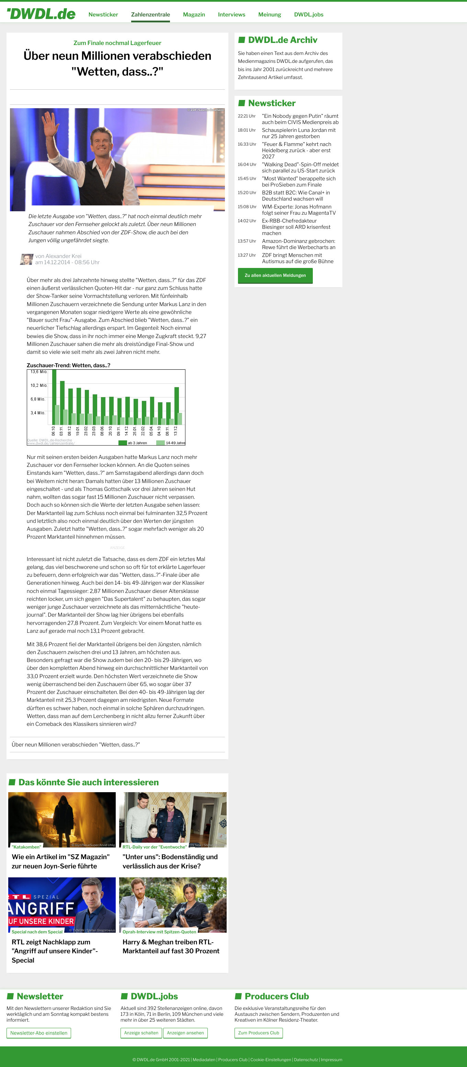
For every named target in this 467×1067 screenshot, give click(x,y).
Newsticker (103, 14)
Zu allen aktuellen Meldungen (275, 275)
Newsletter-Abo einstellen (38, 1033)
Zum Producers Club (258, 1033)
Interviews (232, 14)
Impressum (331, 1059)
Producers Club (233, 1059)
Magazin (194, 14)
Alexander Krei (63, 256)
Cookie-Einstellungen (270, 1059)
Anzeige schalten (141, 1033)
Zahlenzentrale (150, 14)
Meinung (269, 14)
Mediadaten (204, 1059)
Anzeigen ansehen (185, 1033)
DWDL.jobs (309, 14)
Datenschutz (306, 1059)
